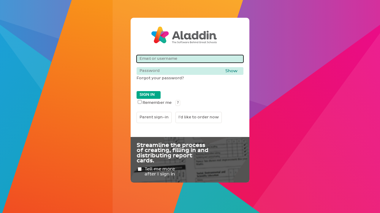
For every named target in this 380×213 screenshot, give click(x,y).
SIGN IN (147, 95)
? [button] (178, 103)
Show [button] (231, 71)
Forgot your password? (160, 78)
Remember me (155, 103)
